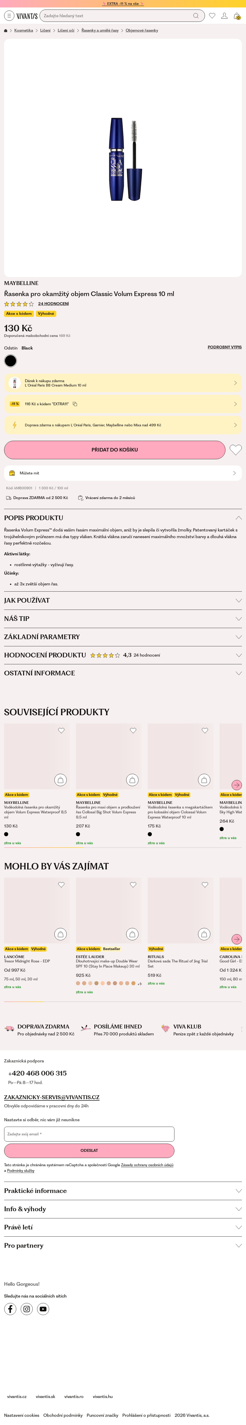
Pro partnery (123, 1245)
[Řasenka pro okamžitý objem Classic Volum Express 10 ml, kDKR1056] (123, 158)
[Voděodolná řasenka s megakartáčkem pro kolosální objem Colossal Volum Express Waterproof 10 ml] (180, 784)
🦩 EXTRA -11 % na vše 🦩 (123, 4)
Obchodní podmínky (63, 1415)
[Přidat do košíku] (60, 780)
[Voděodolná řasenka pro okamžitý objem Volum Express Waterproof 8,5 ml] (37, 784)
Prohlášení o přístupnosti (146, 1415)
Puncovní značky (102, 1415)
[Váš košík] (237, 16)
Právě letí (123, 1227)
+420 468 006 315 (37, 1073)
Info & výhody (123, 1209)
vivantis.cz (17, 1396)
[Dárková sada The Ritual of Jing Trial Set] (180, 932)
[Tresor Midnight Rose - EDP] (37, 934)
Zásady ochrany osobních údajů (147, 1165)
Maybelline (21, 283)
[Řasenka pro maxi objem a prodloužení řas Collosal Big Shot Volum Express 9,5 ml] (109, 784)
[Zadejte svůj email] (89, 1134)
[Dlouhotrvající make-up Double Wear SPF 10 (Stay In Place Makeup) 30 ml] (109, 936)
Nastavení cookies (21, 1415)
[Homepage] (26, 16)
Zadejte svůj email (24, 1134)
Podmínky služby (20, 1170)
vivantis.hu (103, 1396)
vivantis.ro (74, 1396)
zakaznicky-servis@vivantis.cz (52, 1097)
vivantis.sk (45, 1396)
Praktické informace (123, 1190)
